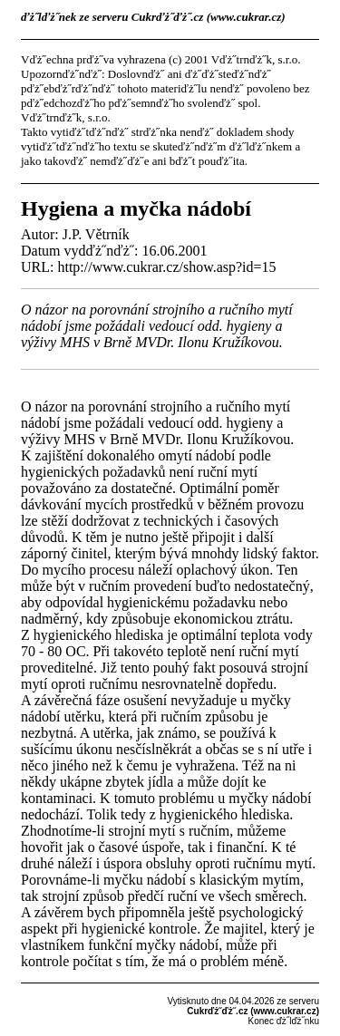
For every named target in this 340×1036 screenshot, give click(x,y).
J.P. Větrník (96, 234)
